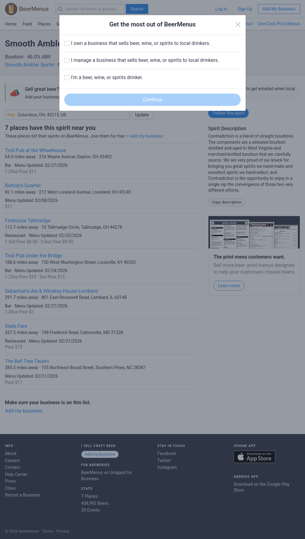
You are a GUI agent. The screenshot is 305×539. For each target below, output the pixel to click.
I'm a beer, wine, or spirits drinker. (107, 77)
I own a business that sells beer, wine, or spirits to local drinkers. (140, 43)
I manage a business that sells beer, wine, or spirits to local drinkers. (145, 60)
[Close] (238, 25)
